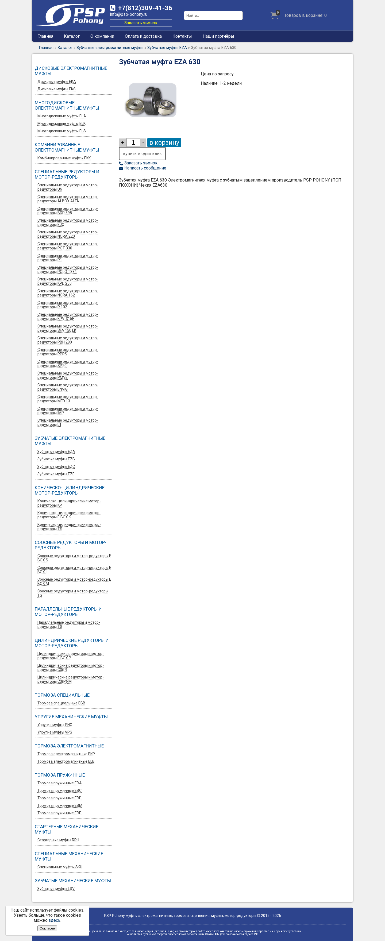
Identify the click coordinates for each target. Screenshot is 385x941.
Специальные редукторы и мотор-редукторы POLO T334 (67, 269)
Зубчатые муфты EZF (55, 474)
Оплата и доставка (143, 36)
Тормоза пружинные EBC (59, 790)
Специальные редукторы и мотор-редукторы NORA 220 (67, 234)
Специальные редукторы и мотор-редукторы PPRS (67, 352)
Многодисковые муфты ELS (61, 131)
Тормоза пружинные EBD (59, 798)
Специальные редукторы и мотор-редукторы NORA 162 (67, 293)
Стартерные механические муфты (66, 829)
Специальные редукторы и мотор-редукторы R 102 (67, 304)
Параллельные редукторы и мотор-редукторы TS (68, 624)
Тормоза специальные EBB (61, 703)
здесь (54, 920)
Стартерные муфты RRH (58, 840)
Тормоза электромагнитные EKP (66, 754)
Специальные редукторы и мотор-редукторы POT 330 (67, 246)
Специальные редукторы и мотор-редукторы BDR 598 (67, 210)
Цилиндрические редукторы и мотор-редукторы (72, 643)
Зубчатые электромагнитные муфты (109, 47)
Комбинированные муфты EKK (64, 158)
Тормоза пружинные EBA (59, 783)
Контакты (182, 36)
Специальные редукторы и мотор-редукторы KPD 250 (67, 281)
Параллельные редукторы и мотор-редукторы (68, 611)
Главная (45, 36)
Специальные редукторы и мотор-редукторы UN (67, 187)
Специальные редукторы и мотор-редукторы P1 (67, 257)
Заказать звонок (140, 22)
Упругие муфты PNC (54, 725)
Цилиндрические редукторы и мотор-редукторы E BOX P (70, 655)
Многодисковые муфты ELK (61, 123)
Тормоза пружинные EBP (59, 813)
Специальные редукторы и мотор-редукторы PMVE (67, 375)
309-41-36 (145, 8)
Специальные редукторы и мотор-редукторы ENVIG (67, 387)
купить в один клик (142, 153)
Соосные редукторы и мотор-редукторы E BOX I (74, 569)
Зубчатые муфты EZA (167, 47)
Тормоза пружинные (60, 775)
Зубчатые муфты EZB (56, 459)
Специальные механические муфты (69, 856)
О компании (102, 36)
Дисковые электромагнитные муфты (71, 70)
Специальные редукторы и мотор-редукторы (67, 174)
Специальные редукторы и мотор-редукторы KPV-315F (67, 316)
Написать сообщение (142, 168)
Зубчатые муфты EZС (56, 466)
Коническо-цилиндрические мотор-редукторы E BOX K (69, 515)
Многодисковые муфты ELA (61, 116)
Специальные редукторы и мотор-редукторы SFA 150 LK (67, 328)
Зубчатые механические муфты (73, 880)
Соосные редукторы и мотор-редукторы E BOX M (74, 581)
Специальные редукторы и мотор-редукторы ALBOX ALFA (67, 199)
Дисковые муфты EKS (56, 89)
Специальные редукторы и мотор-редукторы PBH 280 (67, 340)
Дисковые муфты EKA (56, 81)
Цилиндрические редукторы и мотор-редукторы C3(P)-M (70, 679)
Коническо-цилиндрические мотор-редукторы (70, 490)
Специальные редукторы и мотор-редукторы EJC (67, 222)
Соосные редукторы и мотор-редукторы (70, 545)
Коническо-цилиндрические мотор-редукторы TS (69, 526)
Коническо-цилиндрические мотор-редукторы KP (69, 503)
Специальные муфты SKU (59, 867)
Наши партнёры (218, 36)
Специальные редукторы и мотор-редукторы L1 (67, 422)
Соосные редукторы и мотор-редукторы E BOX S (74, 558)
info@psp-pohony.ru (128, 14)
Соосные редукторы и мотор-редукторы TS (72, 593)
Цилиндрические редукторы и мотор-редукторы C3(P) (70, 667)
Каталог (72, 36)
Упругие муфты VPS (54, 732)
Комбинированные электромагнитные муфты (67, 147)
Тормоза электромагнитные (69, 746)
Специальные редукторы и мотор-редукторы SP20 (67, 363)
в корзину (164, 142)
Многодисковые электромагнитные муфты (67, 105)
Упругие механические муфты (71, 716)
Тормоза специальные (62, 695)
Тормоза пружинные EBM (59, 805)
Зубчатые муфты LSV (56, 888)
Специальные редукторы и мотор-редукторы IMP (67, 410)
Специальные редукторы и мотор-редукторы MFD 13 (67, 399)
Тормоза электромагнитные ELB (66, 761)
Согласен (47, 928)
